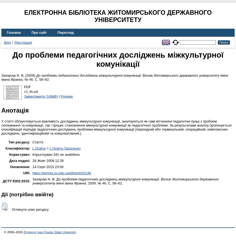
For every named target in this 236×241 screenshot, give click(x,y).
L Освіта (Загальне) (65, 148)
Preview (67, 96)
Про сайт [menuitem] (39, 33)
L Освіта (39, 148)
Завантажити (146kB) (41, 96)
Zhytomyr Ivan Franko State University (50, 232)
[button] (4, 207)
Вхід (7, 42)
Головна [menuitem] (14, 33)
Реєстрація (23, 42)
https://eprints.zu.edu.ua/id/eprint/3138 (61, 173)
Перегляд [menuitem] (66, 33)
